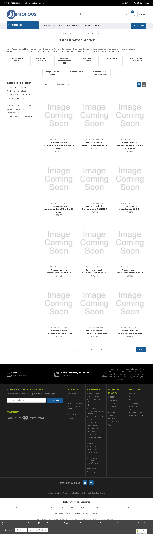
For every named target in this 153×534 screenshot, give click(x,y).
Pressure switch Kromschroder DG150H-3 (130, 207)
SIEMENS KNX (93, 443)
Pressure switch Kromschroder (20, 116)
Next (141, 349)
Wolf (110, 425)
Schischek (91, 408)
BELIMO (91, 431)
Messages (133, 400)
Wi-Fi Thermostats (85, 508)
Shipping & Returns (74, 412)
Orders (132, 394)
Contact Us (49, 25)
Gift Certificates (141, 3)
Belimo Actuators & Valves (47, 508)
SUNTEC (111, 419)
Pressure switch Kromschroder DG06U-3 (94, 144)
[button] (141, 531)
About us (70, 400)
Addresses (133, 403)
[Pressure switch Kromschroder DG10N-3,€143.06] (58, 242)
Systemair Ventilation (68, 508)
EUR (126, 3)
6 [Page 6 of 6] (101, 349)
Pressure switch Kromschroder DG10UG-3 (130, 271)
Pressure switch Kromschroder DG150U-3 (94, 332)
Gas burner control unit (16, 91)
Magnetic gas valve (15, 109)
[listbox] (61, 84)
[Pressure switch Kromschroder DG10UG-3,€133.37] (129, 242)
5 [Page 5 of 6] (96, 349)
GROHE (111, 412)
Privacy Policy (92, 25)
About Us (68, 514)
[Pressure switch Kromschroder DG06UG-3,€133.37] (58, 303)
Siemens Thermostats (25, 508)
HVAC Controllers (116, 508)
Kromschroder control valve (19, 105)
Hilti (88, 405)
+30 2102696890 (12, 3)
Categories (22, 25)
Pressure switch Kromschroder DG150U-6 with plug (130, 145)
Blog (60, 25)
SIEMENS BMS (93, 446)
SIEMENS (112, 397)
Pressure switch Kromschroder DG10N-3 (58, 271)
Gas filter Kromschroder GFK (19, 95)
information (74, 25)
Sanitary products (94, 472)
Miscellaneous (13, 112)
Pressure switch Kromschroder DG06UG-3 (58, 332)
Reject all (21, 530)
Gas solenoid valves (15, 98)
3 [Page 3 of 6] (86, 349)
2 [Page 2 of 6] (81, 349)
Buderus (111, 416)
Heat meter (12, 102)
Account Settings (136, 415)
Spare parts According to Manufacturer (92, 460)
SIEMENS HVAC (94, 434)
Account (139, 25)
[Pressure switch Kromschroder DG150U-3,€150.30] (94, 303)
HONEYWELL (93, 449)
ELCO (110, 409)
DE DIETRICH (114, 422)
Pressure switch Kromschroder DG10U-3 (130, 332)
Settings (8, 530)
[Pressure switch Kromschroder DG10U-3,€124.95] (129, 303)
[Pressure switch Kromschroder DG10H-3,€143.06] (94, 242)
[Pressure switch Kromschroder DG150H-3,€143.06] (129, 179)
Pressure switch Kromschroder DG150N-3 (94, 207)
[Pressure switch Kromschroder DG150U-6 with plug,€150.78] (129, 115)
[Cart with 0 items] (142, 14)
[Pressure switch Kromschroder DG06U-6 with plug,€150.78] (58, 115)
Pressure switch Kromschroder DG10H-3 (94, 271)
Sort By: (47, 85)
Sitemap (70, 418)
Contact (77, 514)
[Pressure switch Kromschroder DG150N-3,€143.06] (94, 179)
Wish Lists (133, 409)
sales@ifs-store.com (34, 3)
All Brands (59, 514)
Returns (132, 397)
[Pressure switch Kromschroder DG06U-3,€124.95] (94, 115)
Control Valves (131, 508)
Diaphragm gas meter (16, 87)
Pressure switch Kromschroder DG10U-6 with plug (58, 209)
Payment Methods (74, 403)
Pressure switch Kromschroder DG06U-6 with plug (59, 145)
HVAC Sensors (101, 508)
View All (111, 428)
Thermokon (113, 400)
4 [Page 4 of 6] (91, 349)
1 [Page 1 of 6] (75, 349)
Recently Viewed (136, 412)
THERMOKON (93, 428)
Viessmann (112, 406)
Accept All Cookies (38, 530)
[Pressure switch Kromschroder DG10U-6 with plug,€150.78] (58, 179)
